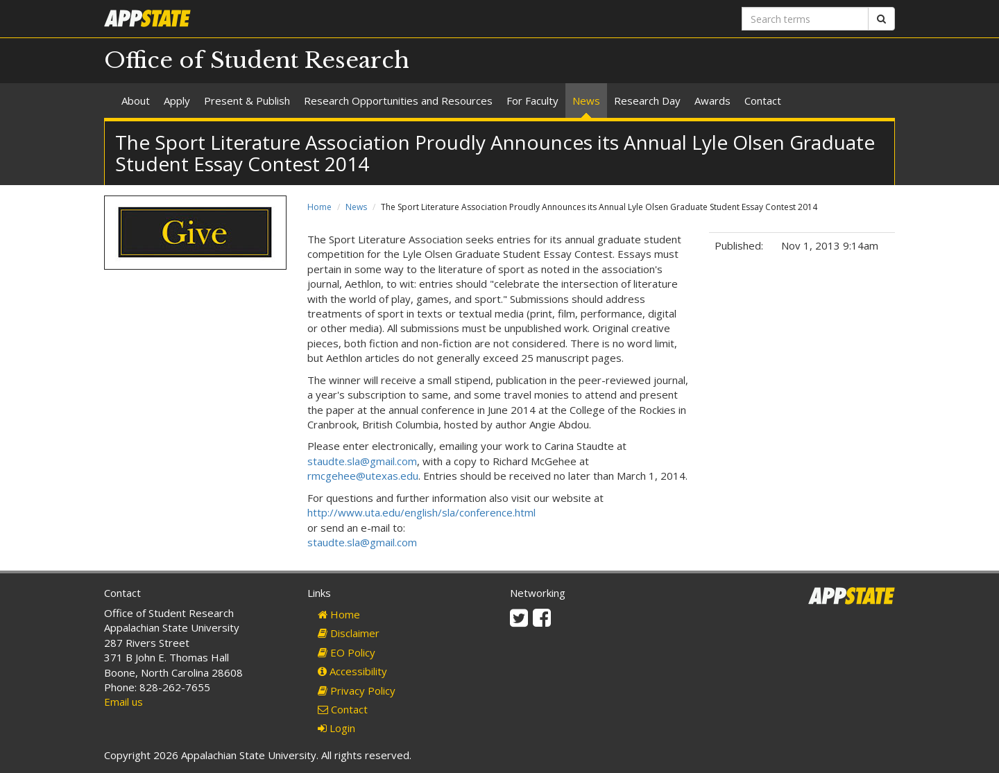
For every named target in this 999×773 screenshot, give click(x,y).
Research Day (647, 100)
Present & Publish (247, 100)
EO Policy (346, 652)
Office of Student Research (256, 60)
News (586, 100)
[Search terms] (805, 19)
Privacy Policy (356, 690)
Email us (123, 702)
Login (336, 728)
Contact (762, 100)
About (135, 100)
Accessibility (352, 671)
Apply (177, 100)
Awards (712, 100)
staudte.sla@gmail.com (362, 461)
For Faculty (532, 100)
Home (319, 207)
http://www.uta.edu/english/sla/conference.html (421, 512)
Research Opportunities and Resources (398, 100)
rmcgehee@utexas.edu (362, 476)
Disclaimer (348, 633)
